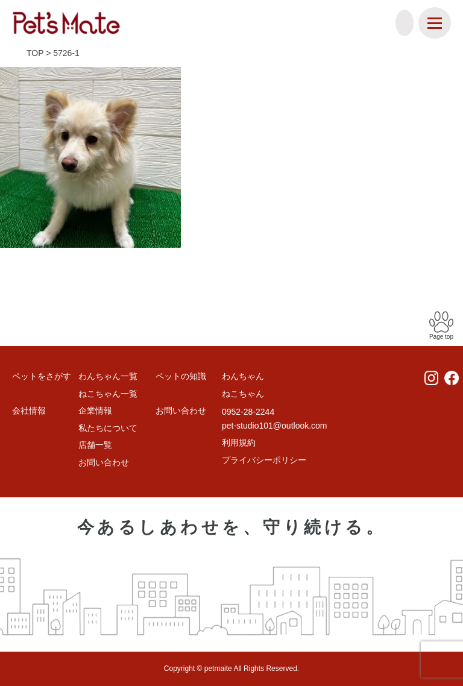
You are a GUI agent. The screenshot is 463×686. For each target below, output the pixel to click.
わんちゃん (243, 376)
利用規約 (239, 442)
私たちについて (107, 428)
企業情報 (95, 410)
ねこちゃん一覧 (107, 393)
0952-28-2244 (248, 412)
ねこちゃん (243, 393)
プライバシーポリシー (264, 460)
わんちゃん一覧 (107, 376)
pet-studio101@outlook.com (274, 425)
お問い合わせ (103, 462)
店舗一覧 (95, 445)
